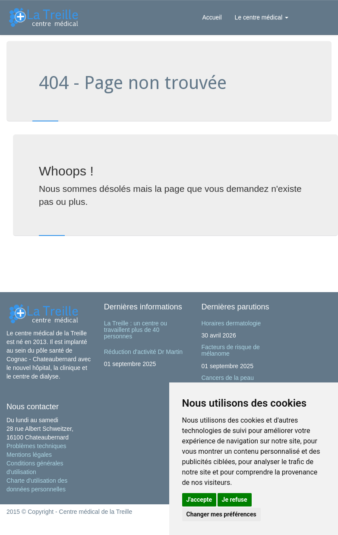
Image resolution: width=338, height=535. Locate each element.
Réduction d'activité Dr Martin (143, 351)
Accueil (211, 17)
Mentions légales (29, 454)
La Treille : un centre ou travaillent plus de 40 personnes (135, 330)
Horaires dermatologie (231, 323)
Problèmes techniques (36, 446)
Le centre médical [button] (261, 17)
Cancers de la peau (228, 377)
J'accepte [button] (199, 499)
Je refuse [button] (234, 499)
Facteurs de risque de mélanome (231, 350)
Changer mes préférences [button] (221, 514)
